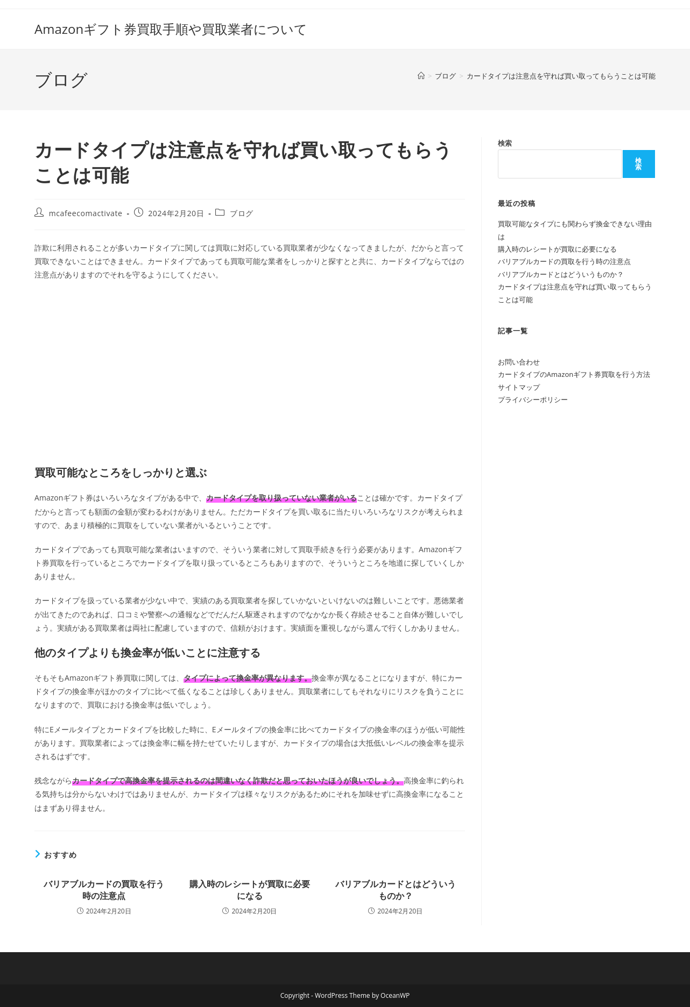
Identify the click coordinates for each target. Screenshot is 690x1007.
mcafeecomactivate (86, 213)
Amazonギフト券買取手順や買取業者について (170, 29)
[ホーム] (421, 76)
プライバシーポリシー (533, 399)
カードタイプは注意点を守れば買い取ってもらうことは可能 (561, 76)
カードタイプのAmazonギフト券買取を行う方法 (574, 374)
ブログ (242, 213)
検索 (505, 143)
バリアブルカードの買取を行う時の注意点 (104, 890)
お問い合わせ (519, 362)
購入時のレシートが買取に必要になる (249, 890)
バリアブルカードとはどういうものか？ (395, 890)
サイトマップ (519, 387)
